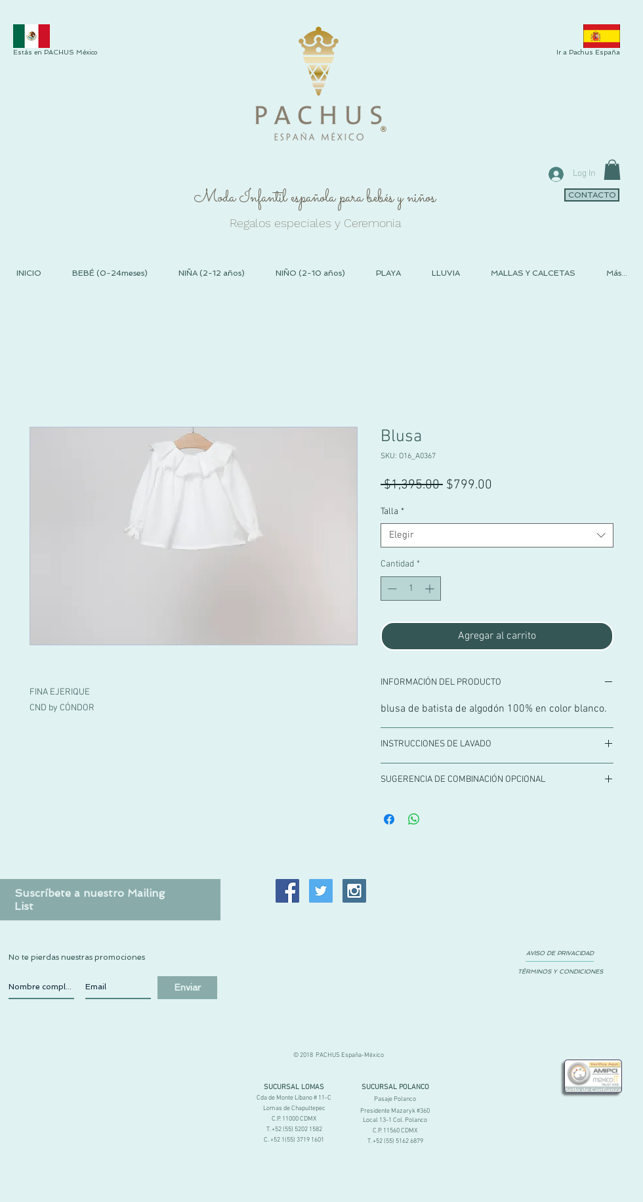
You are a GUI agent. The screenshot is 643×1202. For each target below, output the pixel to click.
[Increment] (431, 588)
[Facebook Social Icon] (287, 891)
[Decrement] (391, 588)
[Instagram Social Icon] (354, 891)
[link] (612, 170)
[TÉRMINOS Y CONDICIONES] (560, 971)
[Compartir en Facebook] (389, 819)
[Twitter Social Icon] (321, 891)
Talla (392, 511)
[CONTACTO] (591, 195)
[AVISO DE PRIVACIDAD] (559, 953)
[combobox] (497, 535)
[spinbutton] (411, 588)
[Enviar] (187, 987)
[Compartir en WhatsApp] (414, 819)
